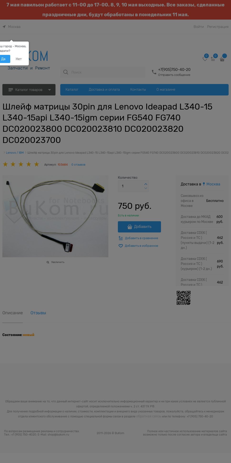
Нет (19, 59)
